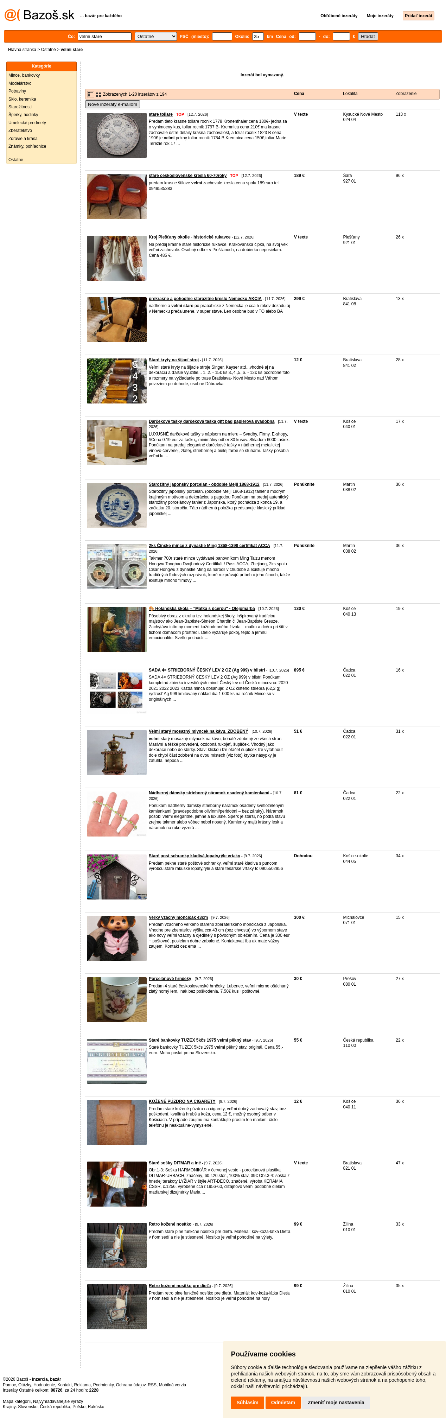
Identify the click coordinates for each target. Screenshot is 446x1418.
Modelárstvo (19, 83)
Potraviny (17, 91)
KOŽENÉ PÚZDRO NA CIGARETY (182, 1101)
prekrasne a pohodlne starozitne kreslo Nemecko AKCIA (205, 298)
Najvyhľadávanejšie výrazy (58, 1401)
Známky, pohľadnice (27, 146)
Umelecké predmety (27, 122)
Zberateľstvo (20, 130)
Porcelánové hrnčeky (170, 978)
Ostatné (48, 49)
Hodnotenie (44, 1384)
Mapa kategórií (17, 1401)
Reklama (82, 1384)
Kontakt (64, 1384)
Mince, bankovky (24, 75)
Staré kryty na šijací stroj (174, 359)
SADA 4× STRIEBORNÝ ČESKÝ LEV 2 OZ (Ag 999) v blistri (207, 670)
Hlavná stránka (22, 49)
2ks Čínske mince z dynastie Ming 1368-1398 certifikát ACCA (209, 545)
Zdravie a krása (23, 138)
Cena (299, 93)
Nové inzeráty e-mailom (112, 104)
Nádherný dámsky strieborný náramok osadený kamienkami (209, 792)
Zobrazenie (405, 93)
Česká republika (55, 1406)
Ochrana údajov (131, 1384)
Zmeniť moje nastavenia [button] (336, 1402)
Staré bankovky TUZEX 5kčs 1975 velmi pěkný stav (200, 1040)
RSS (152, 1384)
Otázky (24, 1384)
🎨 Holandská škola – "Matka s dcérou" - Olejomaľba (202, 608)
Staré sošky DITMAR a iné (175, 1163)
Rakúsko (96, 1406)
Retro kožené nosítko (170, 1224)
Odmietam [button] (283, 1402)
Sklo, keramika (22, 99)
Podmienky (103, 1384)
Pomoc (9, 1384)
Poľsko (78, 1406)
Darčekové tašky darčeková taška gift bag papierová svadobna (212, 421)
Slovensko (27, 1406)
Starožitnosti (20, 106)
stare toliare (161, 114)
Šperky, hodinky (23, 114)
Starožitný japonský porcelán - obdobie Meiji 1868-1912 (204, 484)
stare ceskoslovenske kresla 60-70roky (188, 175)
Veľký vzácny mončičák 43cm (178, 917)
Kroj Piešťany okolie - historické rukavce (190, 237)
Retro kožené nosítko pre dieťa (180, 1285)
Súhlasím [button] (247, 1402)
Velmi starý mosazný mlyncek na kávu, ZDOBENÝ (198, 731)
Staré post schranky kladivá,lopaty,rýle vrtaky (194, 855)
